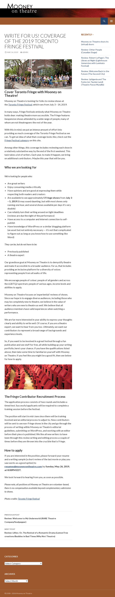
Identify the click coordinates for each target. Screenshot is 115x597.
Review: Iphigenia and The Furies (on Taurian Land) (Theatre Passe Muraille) (93, 82)
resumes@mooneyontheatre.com (23, 466)
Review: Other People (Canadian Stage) (91, 51)
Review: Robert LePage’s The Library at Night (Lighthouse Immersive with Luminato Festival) (95, 61)
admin (25, 52)
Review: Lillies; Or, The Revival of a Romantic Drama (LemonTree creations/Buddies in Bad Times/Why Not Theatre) (38, 532)
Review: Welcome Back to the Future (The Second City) (95, 72)
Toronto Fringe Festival (20, 104)
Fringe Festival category (16, 140)
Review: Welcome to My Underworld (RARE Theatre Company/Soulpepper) (38, 518)
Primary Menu (111, 21)
